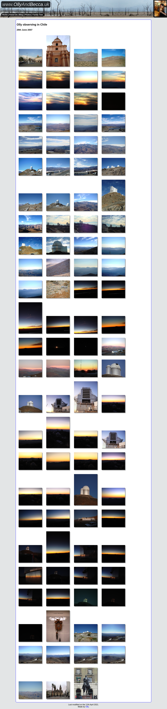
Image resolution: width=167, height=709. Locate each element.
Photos (28, 15)
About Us (13, 15)
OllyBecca (25, 4)
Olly (87, 707)
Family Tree (38, 15)
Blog (21, 15)
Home (4, 15)
